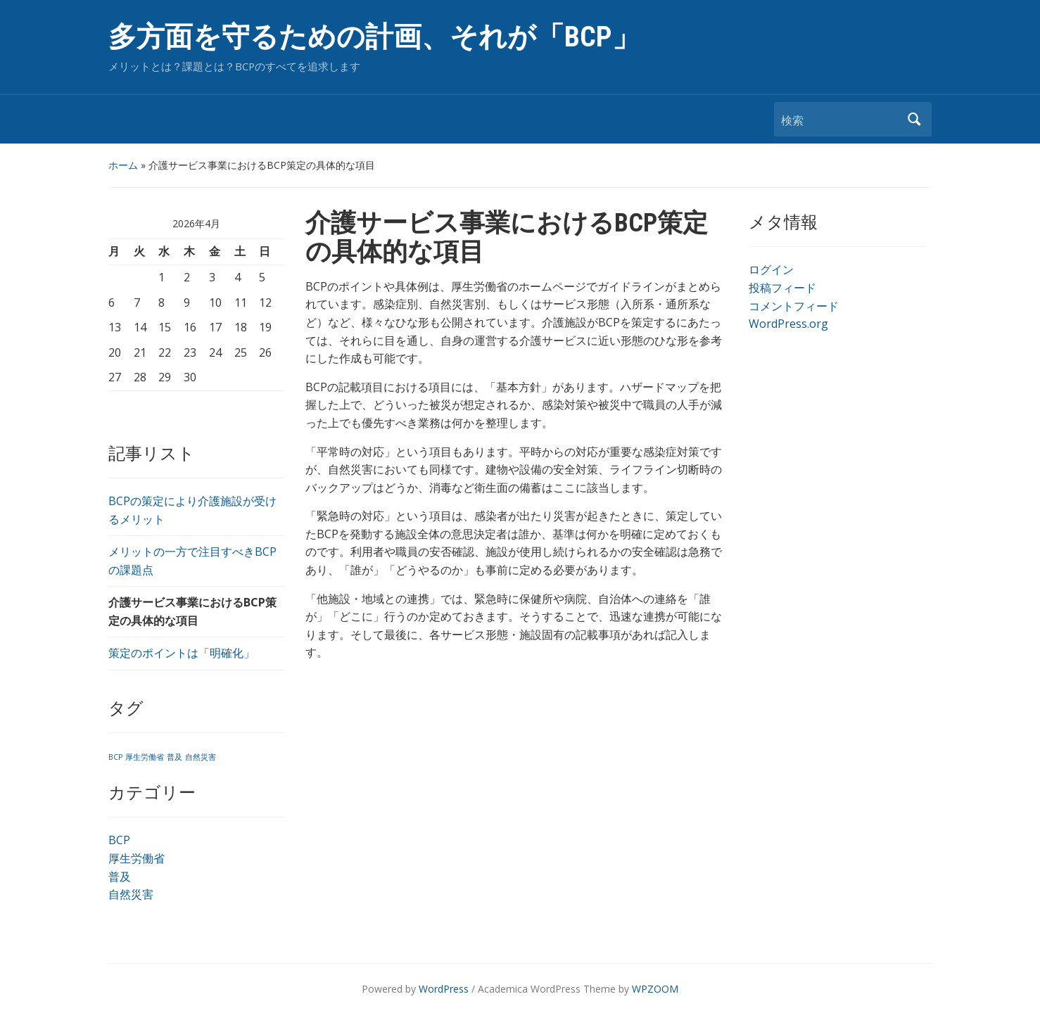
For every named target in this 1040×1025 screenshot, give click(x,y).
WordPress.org (788, 323)
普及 (119, 876)
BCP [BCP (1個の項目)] (115, 757)
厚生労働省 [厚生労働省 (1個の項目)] (144, 757)
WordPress (444, 988)
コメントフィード (794, 306)
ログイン (771, 269)
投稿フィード (782, 287)
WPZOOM (655, 988)
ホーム (123, 165)
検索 (914, 119)
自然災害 (130, 894)
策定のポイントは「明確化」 (181, 653)
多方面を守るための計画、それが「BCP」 (374, 36)
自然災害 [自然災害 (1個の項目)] (200, 757)
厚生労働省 (136, 858)
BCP (119, 840)
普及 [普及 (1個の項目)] (174, 757)
